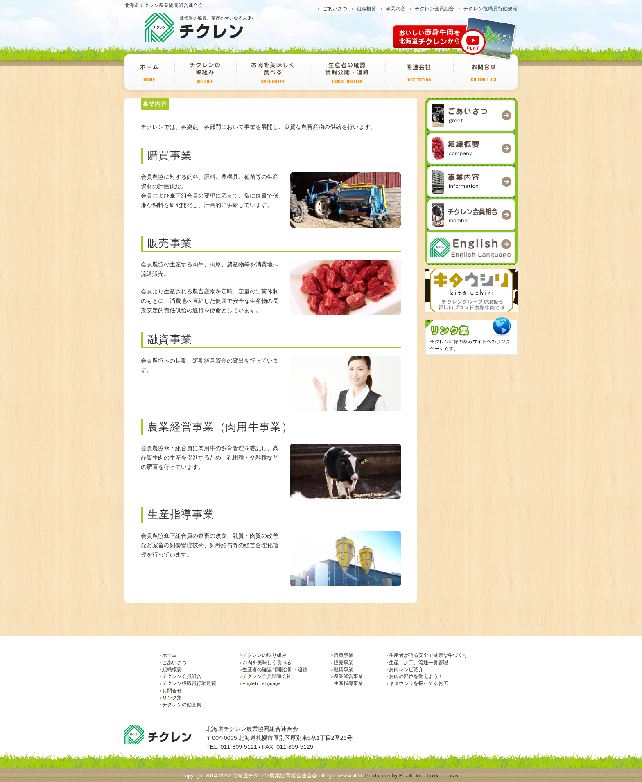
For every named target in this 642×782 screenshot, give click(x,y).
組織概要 (366, 8)
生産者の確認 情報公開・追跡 (347, 72)
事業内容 (395, 8)
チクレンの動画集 (181, 704)
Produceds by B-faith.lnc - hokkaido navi (412, 776)
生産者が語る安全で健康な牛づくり (428, 655)
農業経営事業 (348, 676)
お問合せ (484, 72)
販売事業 (343, 662)
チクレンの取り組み (205, 72)
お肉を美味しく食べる (272, 72)
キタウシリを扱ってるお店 (418, 683)
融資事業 (343, 669)
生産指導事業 (348, 683)
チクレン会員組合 (434, 8)
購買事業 (343, 655)
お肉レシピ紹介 (406, 669)
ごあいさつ (335, 8)
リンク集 (172, 697)
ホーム (149, 72)
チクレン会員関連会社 (418, 72)
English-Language (261, 683)
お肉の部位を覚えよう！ (416, 676)
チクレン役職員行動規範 (490, 8)
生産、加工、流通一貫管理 (418, 662)
